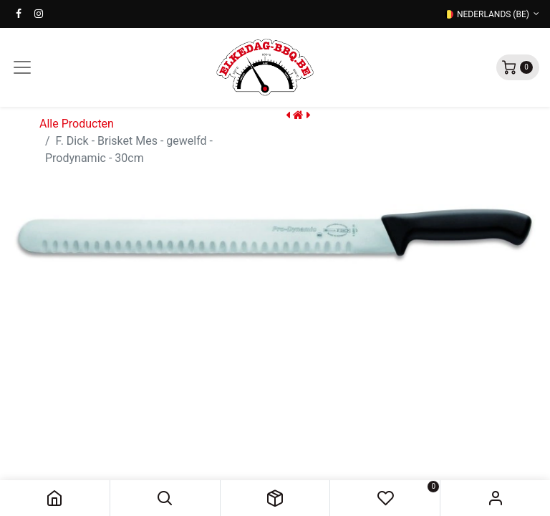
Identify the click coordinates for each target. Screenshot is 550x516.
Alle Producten (76, 123)
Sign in (495, 498)
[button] (165, 498)
